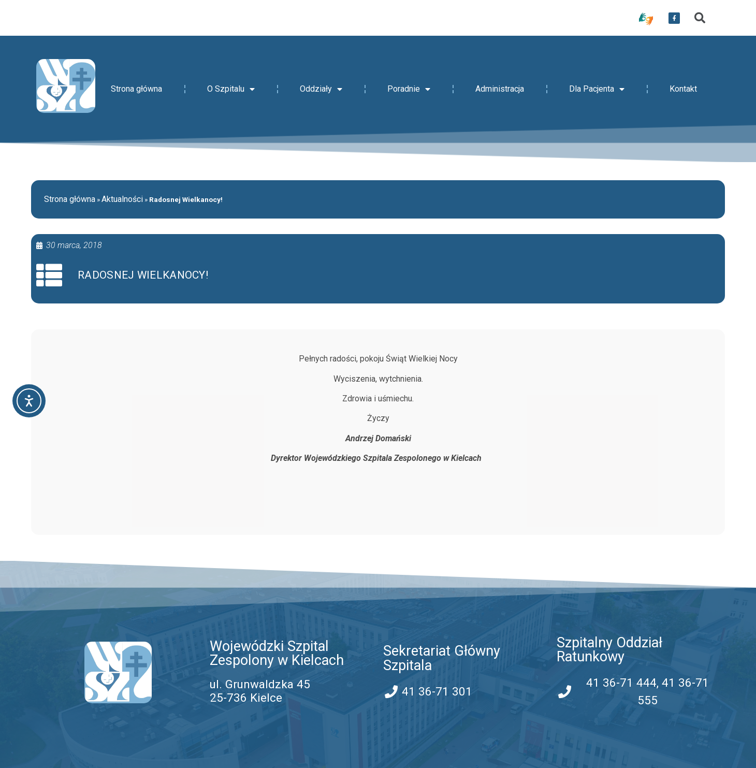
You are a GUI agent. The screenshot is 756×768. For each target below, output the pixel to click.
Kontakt (683, 89)
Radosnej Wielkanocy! (143, 275)
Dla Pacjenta (596, 89)
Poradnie (408, 89)
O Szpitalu (231, 89)
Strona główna (136, 89)
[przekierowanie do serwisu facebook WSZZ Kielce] (674, 18)
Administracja (499, 89)
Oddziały (321, 89)
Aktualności (122, 199)
